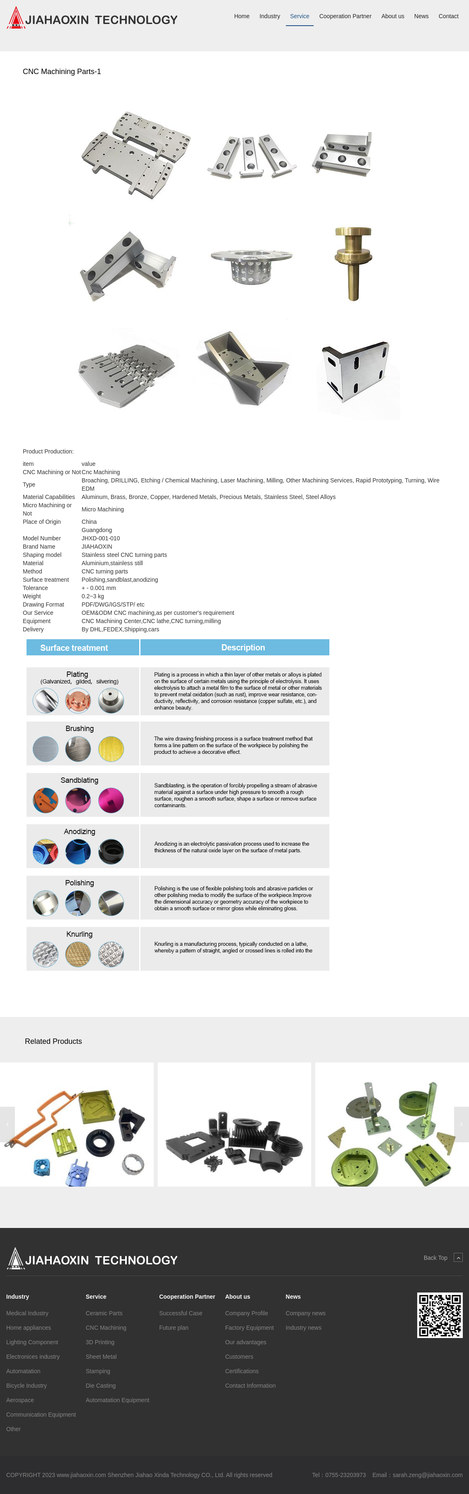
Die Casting (101, 1385)
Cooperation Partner (345, 16)
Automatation (23, 1371)
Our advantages (245, 1342)
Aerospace (20, 1400)
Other (13, 1429)
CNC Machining (106, 1327)
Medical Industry (27, 1313)
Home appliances (28, 1327)
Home (241, 16)
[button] (7, 1124)
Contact (449, 16)
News (421, 16)
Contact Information (250, 1385)
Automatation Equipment (117, 1400)
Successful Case (180, 1313)
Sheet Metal (101, 1356)
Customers (239, 1356)
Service (299, 16)
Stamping (98, 1371)
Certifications (242, 1371)
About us (393, 16)
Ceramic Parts (104, 1313)
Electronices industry (33, 1356)
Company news (306, 1313)
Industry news (304, 1327)
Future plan (174, 1327)
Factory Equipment (249, 1327)
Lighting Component (32, 1342)
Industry (269, 16)
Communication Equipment (41, 1414)
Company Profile (246, 1313)
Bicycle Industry (26, 1385)
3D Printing (100, 1342)
